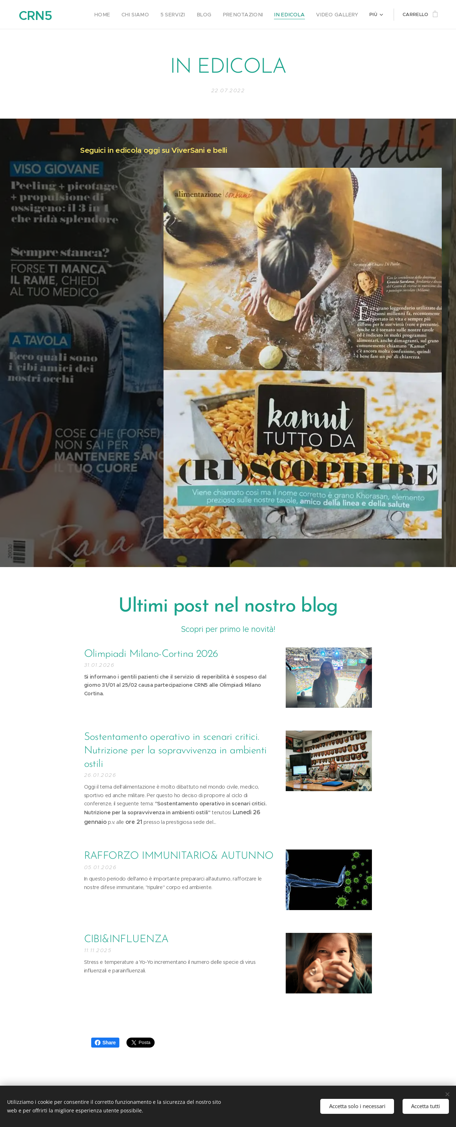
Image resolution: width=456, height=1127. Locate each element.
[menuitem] (119, 15)
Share (105, 1042)
